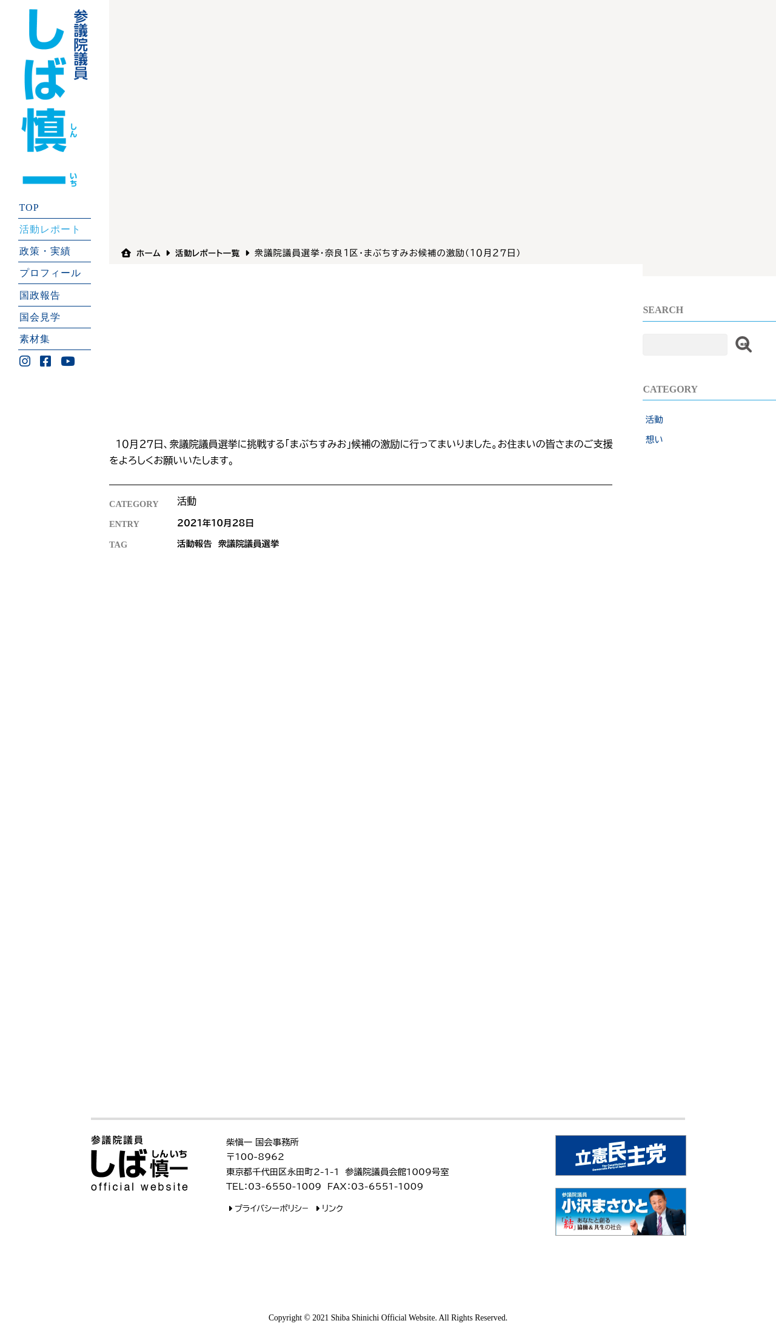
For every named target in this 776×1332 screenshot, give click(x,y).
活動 (654, 419)
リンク (329, 1208)
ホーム (149, 252)
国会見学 (40, 316)
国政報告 (40, 295)
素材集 (34, 339)
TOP (29, 207)
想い (654, 439)
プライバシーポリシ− (269, 1208)
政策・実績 (45, 251)
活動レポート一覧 (213, 252)
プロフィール (50, 273)
